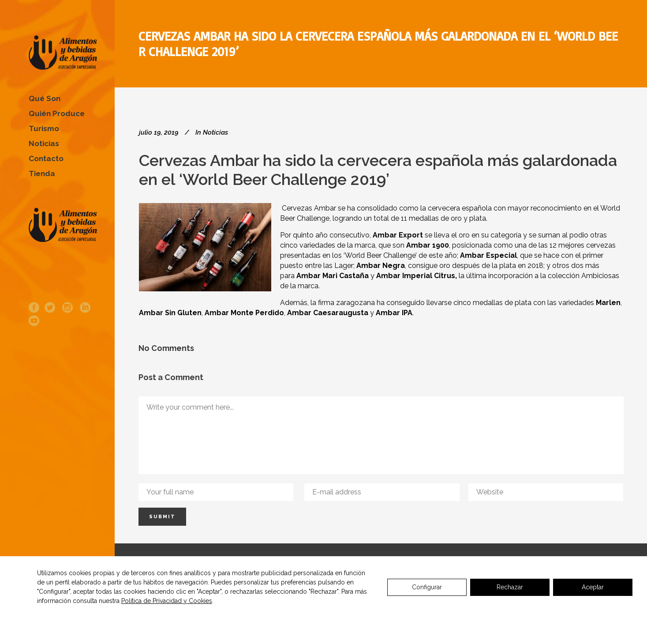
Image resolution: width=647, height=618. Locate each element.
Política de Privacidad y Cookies (166, 600)
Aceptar (593, 587)
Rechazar (510, 587)
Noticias (215, 132)
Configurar (427, 587)
